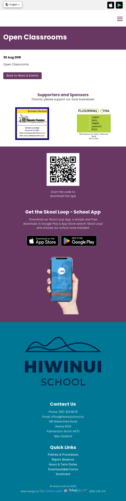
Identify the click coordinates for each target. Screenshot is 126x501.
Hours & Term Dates (63, 464)
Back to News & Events (22, 76)
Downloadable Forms (63, 469)
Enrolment (63, 474)
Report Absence (63, 460)
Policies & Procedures (63, 455)
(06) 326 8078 (68, 412)
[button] (12, 4)
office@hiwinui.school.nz (67, 417)
